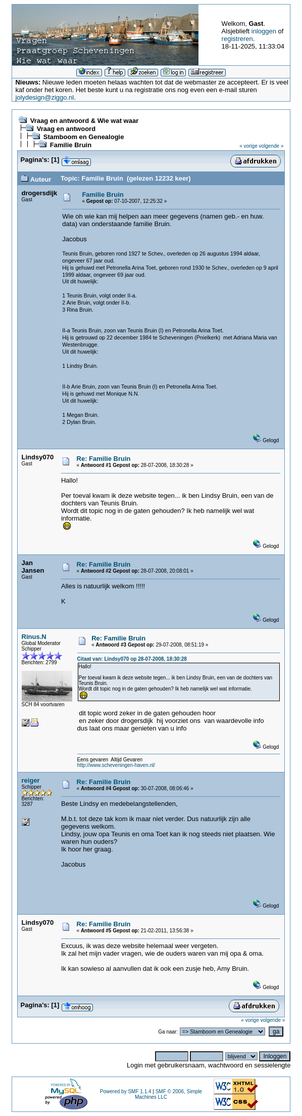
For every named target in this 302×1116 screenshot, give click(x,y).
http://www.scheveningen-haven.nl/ (116, 765)
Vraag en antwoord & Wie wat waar (84, 120)
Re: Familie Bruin (104, 458)
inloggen (263, 31)
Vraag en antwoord (66, 129)
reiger (31, 780)
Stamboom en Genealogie (83, 137)
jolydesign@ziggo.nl (44, 97)
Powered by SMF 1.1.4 (126, 1091)
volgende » (271, 146)
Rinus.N (34, 636)
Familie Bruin (70, 145)
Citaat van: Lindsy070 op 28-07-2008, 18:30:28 (132, 659)
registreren (237, 38)
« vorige (248, 146)
